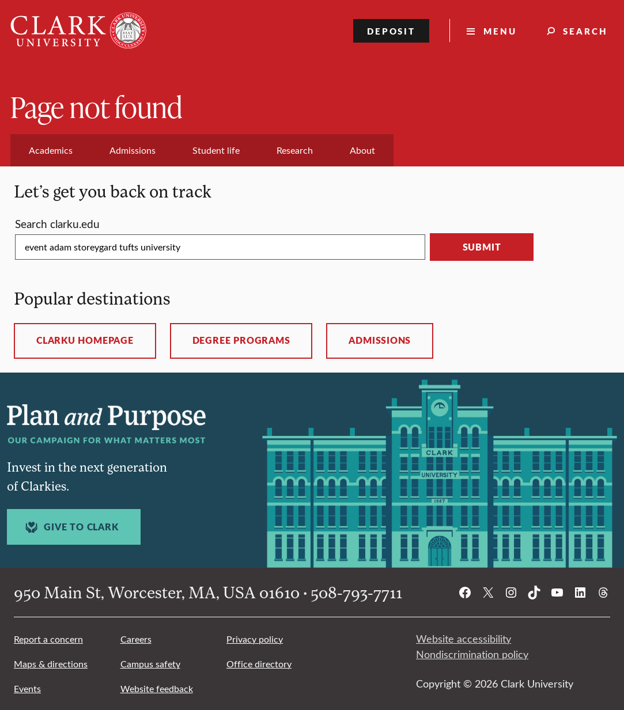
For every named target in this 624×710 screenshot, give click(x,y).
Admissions (380, 340)
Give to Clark (70, 527)
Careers (136, 639)
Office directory (259, 664)
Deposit (391, 31)
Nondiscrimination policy (472, 654)
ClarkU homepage (85, 340)
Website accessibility (463, 639)
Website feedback (156, 688)
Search (585, 31)
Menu (500, 31)
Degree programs (241, 340)
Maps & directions (51, 664)
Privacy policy (254, 639)
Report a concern (48, 639)
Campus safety (150, 664)
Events (27, 688)
